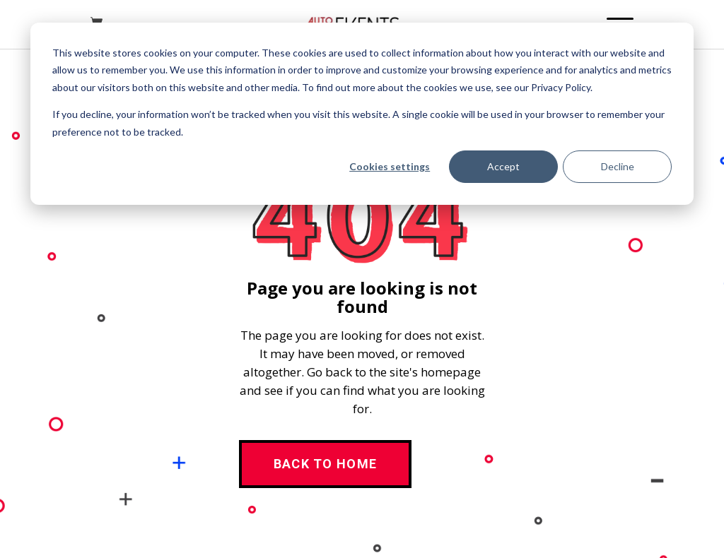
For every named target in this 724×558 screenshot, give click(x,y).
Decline (617, 166)
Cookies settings (389, 166)
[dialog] (362, 114)
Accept (503, 166)
